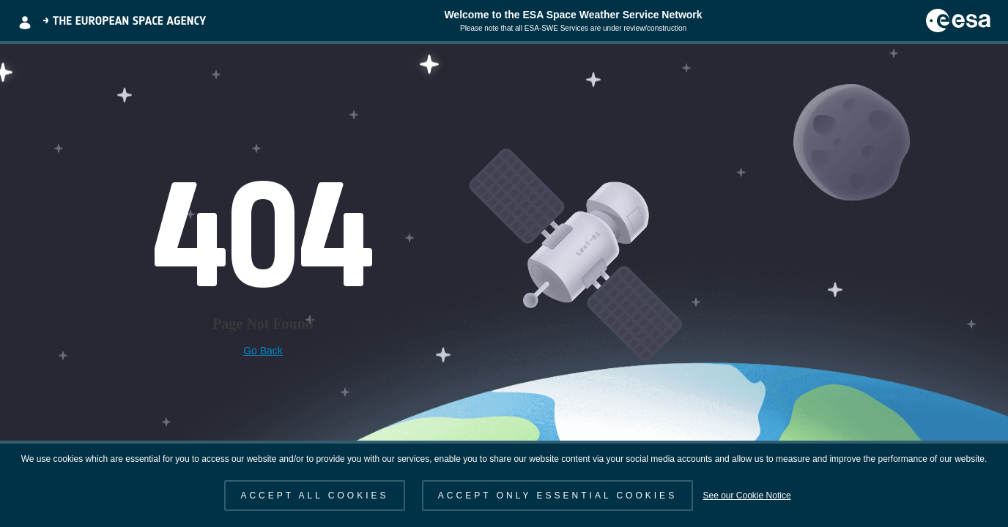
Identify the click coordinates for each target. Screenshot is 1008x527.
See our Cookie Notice (746, 495)
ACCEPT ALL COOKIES (314, 495)
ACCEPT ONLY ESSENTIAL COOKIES (557, 495)
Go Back (263, 350)
